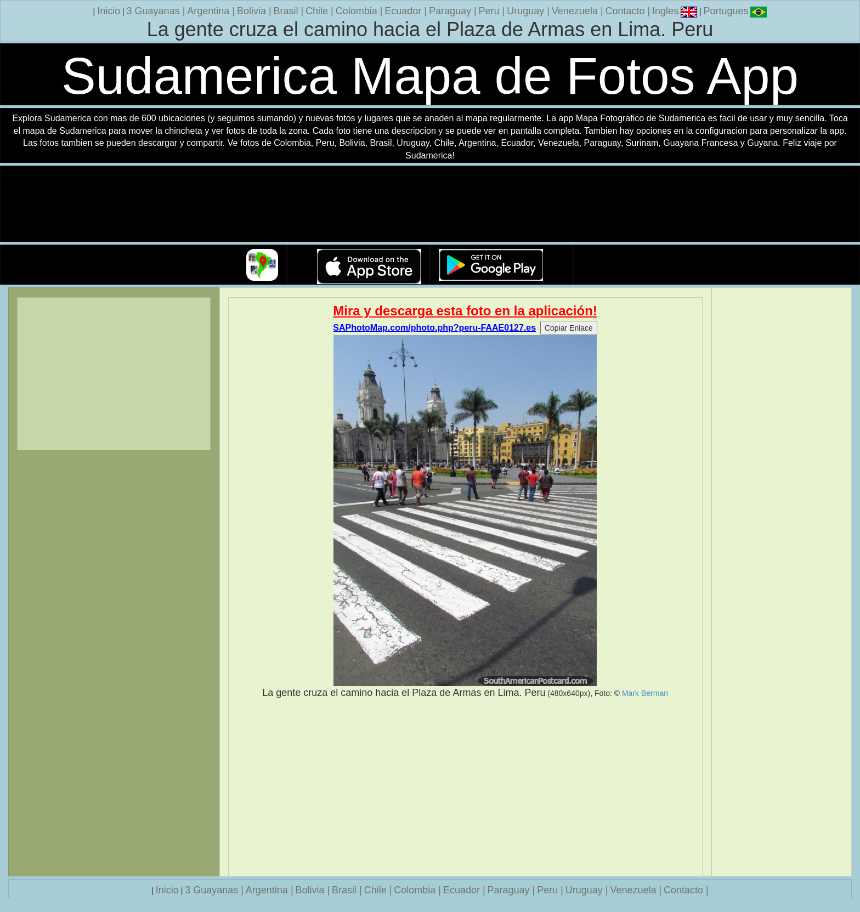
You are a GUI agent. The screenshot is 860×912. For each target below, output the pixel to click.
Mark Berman (645, 693)
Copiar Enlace (569, 328)
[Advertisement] (465, 787)
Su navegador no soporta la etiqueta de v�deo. (430, 204)
